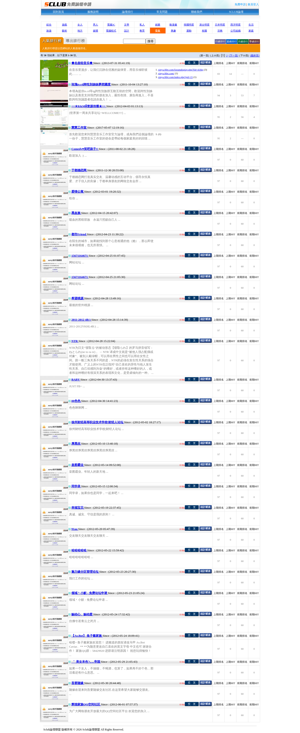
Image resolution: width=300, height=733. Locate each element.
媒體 (95, 30)
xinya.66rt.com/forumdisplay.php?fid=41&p (180, 69)
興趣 (173, 30)
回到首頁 (58, 11)
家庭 (251, 30)
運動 (188, 30)
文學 (126, 24)
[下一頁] (233, 55)
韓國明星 (189, 24)
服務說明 (93, 11)
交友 (157, 30)
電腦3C (111, 24)
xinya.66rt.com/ (166, 73)
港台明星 (204, 24)
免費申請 (240, 4)
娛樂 (157, 24)
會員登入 (253, 4)
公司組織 (235, 30)
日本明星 (220, 24)
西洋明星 (235, 24)
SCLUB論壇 (236, 11)
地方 (80, 30)
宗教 (220, 30)
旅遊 (48, 30)
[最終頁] (254, 55)
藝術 (64, 30)
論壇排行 (127, 11)
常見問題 (162, 11)
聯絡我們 (196, 11)
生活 (251, 24)
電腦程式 (111, 30)
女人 (80, 24)
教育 (142, 30)
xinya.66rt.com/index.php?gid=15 (175, 77)
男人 (95, 24)
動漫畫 (173, 24)
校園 (204, 30)
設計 (126, 30)
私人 (142, 24)
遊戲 (64, 24)
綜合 (48, 24)
